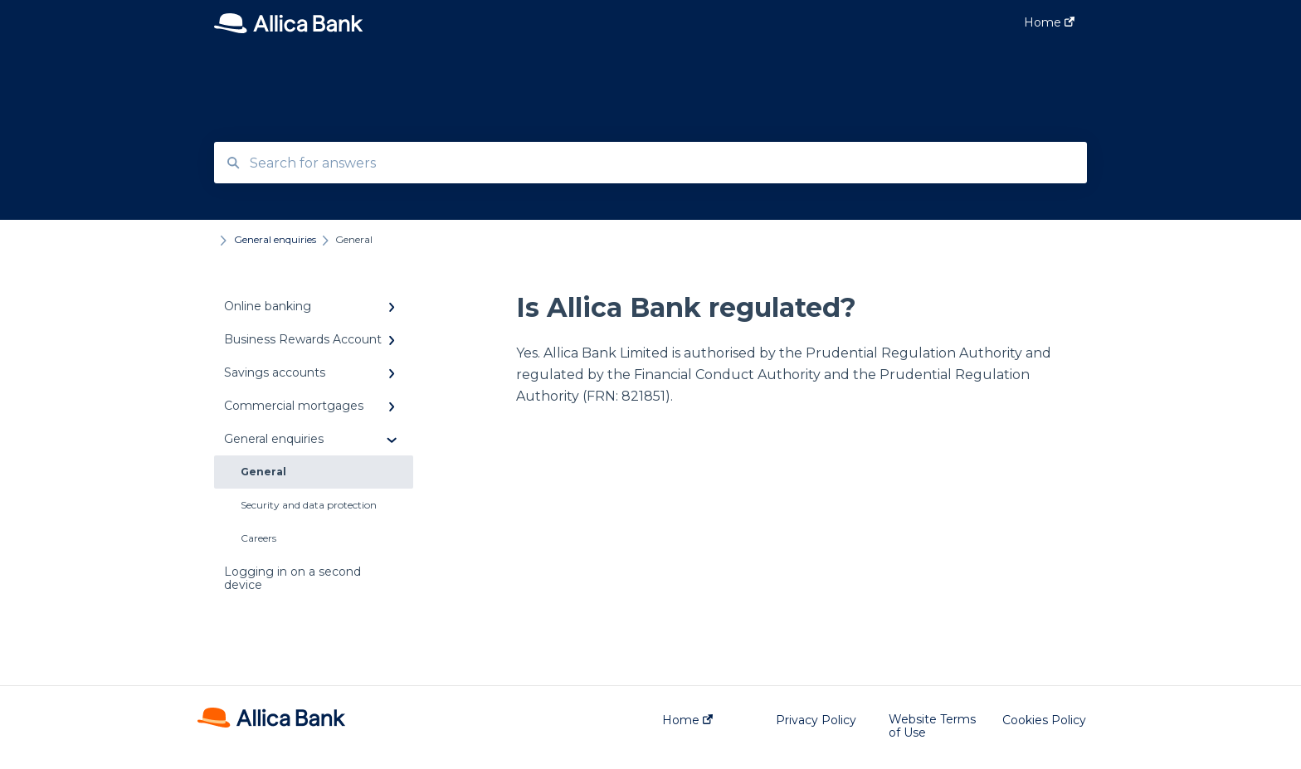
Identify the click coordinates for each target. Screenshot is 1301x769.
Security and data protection (309, 505)
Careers (258, 538)
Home (687, 720)
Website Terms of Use (932, 726)
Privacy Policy (816, 720)
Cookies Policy (1044, 720)
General (263, 471)
